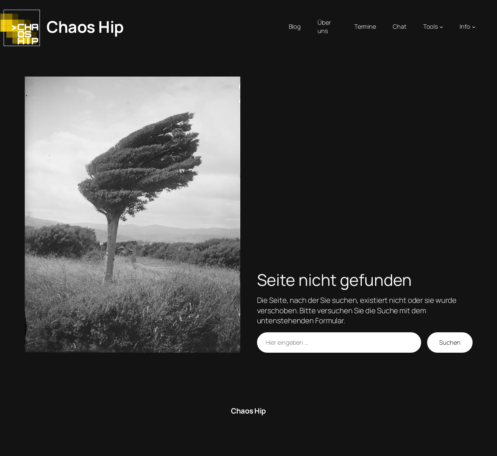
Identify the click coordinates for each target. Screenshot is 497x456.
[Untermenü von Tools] (441, 27)
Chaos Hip (85, 26)
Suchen (449, 342)
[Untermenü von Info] (474, 27)
